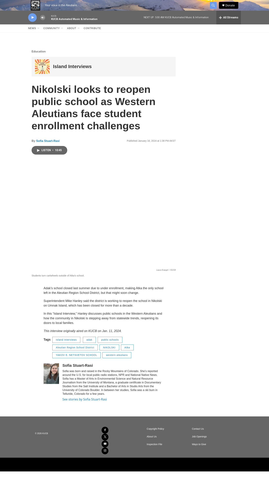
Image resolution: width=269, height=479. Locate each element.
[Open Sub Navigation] (38, 35)
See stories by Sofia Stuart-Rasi (84, 407)
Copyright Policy (155, 436)
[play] (32, 25)
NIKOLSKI (109, 354)
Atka (127, 354)
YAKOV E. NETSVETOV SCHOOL (76, 362)
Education (39, 59)
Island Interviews (72, 74)
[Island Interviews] (42, 74)
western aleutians (117, 362)
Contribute (92, 35)
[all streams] (228, 25)
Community (51, 35)
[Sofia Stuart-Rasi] (51, 381)
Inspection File (154, 452)
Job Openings (199, 444)
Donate (232, 9)
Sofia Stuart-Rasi (48, 148)
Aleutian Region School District (75, 354)
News (32, 35)
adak (89, 347)
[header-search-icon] (214, 9)
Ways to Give (199, 452)
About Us (152, 444)
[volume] (43, 25)
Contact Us (198, 436)
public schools (110, 347)
